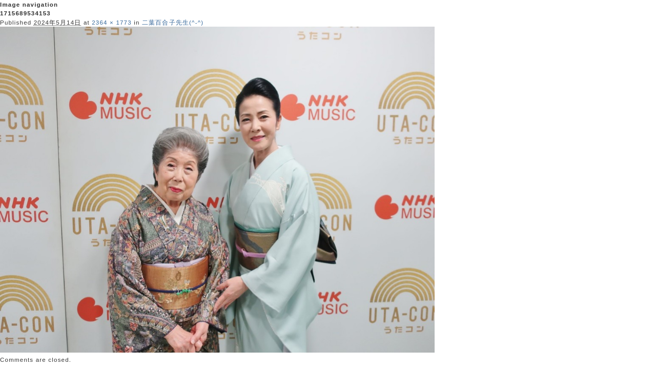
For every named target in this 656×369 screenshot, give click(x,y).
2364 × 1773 (112, 22)
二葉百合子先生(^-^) (172, 22)
